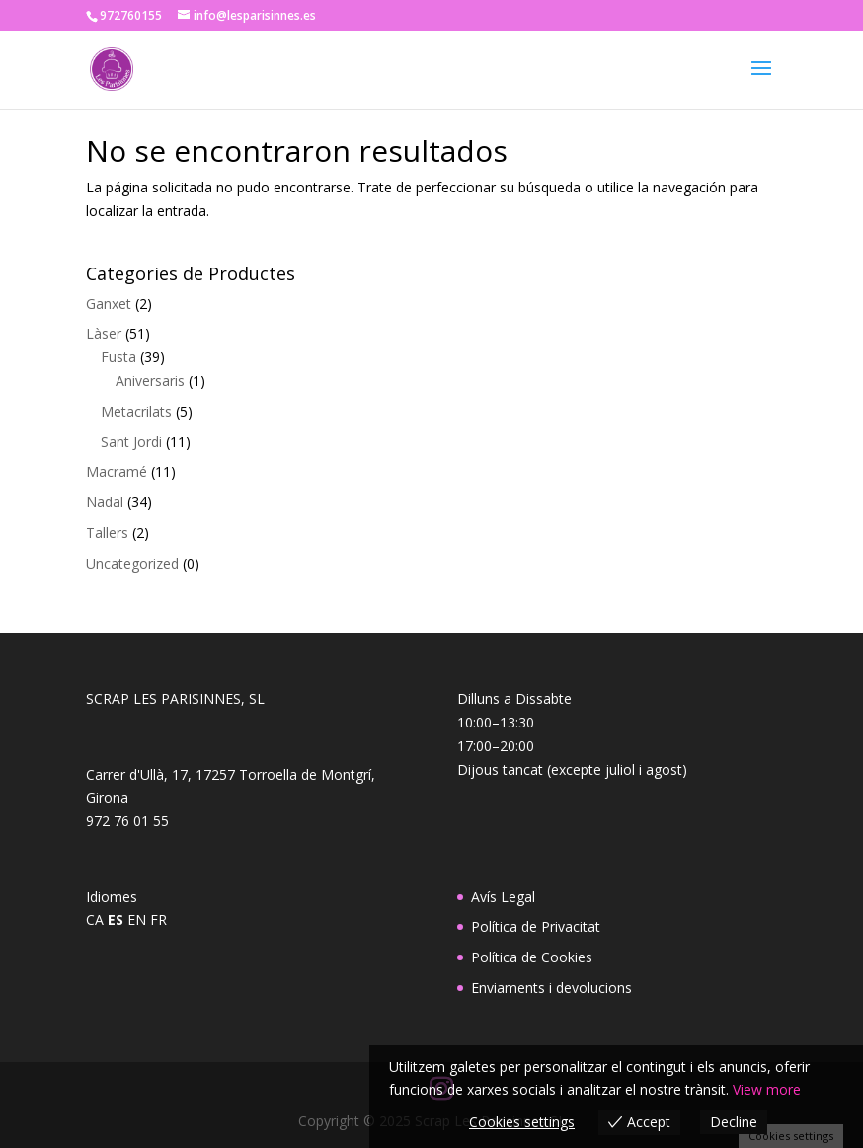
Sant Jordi (131, 441)
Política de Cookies (531, 957)
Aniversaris (150, 380)
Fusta (118, 356)
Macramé (116, 471)
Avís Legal (503, 896)
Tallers (107, 532)
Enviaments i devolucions (551, 987)
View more (767, 1089)
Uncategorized (132, 563)
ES (115, 919)
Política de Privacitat (535, 926)
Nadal (104, 502)
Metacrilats (136, 411)
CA (95, 919)
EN (136, 919)
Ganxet (108, 303)
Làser (103, 333)
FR (158, 919)
